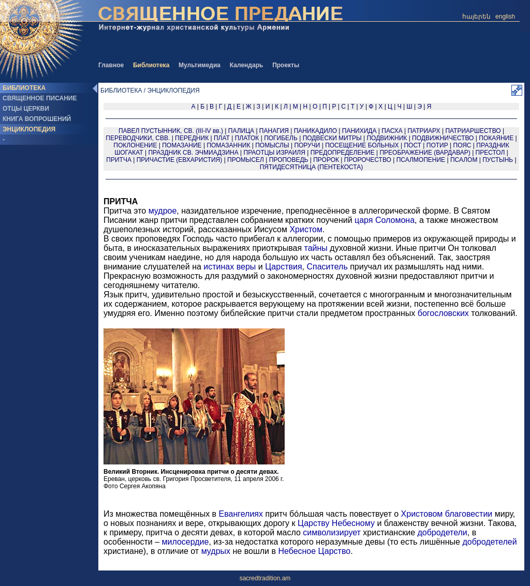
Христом (305, 229)
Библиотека (151, 65)
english (505, 16)
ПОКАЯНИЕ (496, 138)
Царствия (283, 266)
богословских (443, 313)
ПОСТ (412, 145)
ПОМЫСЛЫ (272, 145)
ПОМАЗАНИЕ (181, 145)
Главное (111, 65)
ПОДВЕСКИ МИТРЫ (332, 138)
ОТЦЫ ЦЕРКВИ (26, 108)
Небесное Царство (314, 551)
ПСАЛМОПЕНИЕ (420, 159)
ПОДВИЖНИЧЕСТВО (443, 138)
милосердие (185, 541)
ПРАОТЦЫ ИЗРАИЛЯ (274, 152)
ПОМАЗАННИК (228, 145)
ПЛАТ (222, 138)
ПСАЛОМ (464, 159)
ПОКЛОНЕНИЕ (135, 145)
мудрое (163, 210)
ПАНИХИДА (359, 130)
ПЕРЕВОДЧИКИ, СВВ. (138, 138)
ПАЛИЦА (241, 130)
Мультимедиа (199, 65)
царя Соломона (385, 220)
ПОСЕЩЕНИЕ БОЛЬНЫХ (362, 145)
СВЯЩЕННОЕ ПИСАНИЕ (40, 98)
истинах (218, 266)
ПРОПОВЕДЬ (288, 159)
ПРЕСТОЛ (490, 152)
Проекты (285, 65)
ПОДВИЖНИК (386, 138)
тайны (316, 248)
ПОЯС (462, 145)
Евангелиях (241, 513)
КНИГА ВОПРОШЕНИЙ (37, 119)
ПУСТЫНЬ (497, 159)
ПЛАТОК (247, 138)
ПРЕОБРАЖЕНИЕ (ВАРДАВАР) (424, 152)
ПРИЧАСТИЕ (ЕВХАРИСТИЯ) (180, 159)
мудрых (215, 551)
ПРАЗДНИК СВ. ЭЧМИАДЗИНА (193, 152)
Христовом (422, 513)
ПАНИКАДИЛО (315, 130)
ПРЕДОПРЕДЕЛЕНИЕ (343, 152)
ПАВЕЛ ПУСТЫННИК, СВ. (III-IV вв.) (171, 130)
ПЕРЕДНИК (192, 138)
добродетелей (489, 541)
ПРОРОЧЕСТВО (367, 159)
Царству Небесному (336, 523)
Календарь (246, 65)
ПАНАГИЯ (274, 130)
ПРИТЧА (118, 159)
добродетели (442, 532)
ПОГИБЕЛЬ (281, 138)
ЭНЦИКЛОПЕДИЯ (29, 129)
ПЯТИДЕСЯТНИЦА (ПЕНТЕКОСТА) (311, 167)
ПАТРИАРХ (423, 130)
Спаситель (326, 266)
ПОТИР (437, 145)
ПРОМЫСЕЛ (245, 159)
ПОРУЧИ (307, 145)
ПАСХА (391, 130)
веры (246, 266)
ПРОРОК (326, 159)
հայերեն (476, 16)
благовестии (468, 513)
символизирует (332, 532)
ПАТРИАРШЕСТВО (472, 130)
